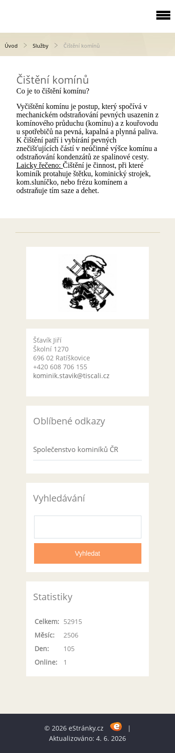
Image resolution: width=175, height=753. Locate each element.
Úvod (11, 45)
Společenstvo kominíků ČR (75, 449)
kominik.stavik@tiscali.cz (71, 375)
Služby (41, 45)
